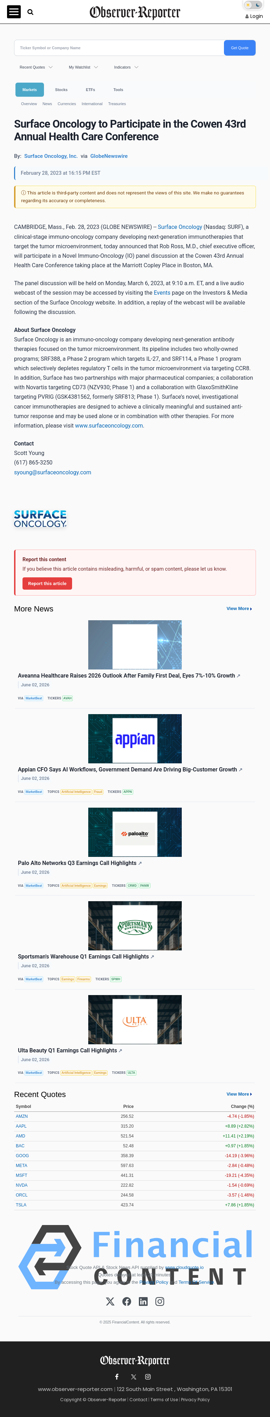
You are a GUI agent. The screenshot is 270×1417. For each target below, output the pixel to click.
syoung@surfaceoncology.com (52, 472)
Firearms (83, 979)
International (92, 104)
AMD (20, 1136)
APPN (127, 792)
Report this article (47, 583)
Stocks (61, 90)
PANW (144, 885)
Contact (138, 1400)
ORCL (21, 1195)
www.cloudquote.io (184, 1267)
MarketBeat (34, 698)
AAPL (21, 1126)
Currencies (67, 104)
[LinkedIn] (143, 1302)
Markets (29, 90)
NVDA (21, 1185)
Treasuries (117, 104)
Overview (29, 104)
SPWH (115, 979)
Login (256, 16)
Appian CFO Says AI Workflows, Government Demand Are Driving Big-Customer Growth (130, 769)
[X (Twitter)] (110, 1302)
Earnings (100, 885)
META (21, 1165)
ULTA (131, 1073)
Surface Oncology (180, 227)
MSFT (21, 1175)
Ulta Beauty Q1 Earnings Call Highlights (70, 1050)
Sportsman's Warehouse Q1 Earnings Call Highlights (86, 956)
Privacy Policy (154, 1282)
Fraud (98, 792)
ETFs (90, 90)
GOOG (22, 1155)
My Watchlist (79, 67)
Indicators (122, 67)
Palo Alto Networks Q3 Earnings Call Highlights (80, 863)
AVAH (67, 698)
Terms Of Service (196, 1282)
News (47, 104)
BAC (20, 1145)
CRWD (132, 885)
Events (162, 292)
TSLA (21, 1205)
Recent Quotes (32, 67)
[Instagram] (160, 1302)
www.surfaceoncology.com (109, 425)
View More (237, 608)
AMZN (22, 1116)
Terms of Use (164, 1400)
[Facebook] (127, 1302)
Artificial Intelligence (76, 792)
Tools (118, 90)
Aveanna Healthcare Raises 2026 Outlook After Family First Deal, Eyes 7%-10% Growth (129, 675)
